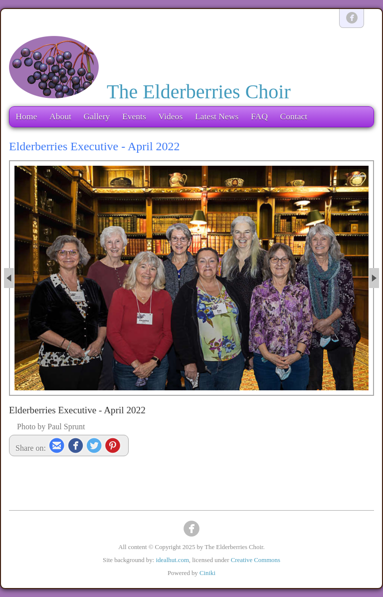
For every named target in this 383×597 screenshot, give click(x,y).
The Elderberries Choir (199, 91)
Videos (170, 116)
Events (134, 116)
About (60, 116)
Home (26, 116)
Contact (293, 116)
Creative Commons (255, 560)
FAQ (259, 116)
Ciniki (207, 573)
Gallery (97, 116)
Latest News (216, 116)
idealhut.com (172, 560)
